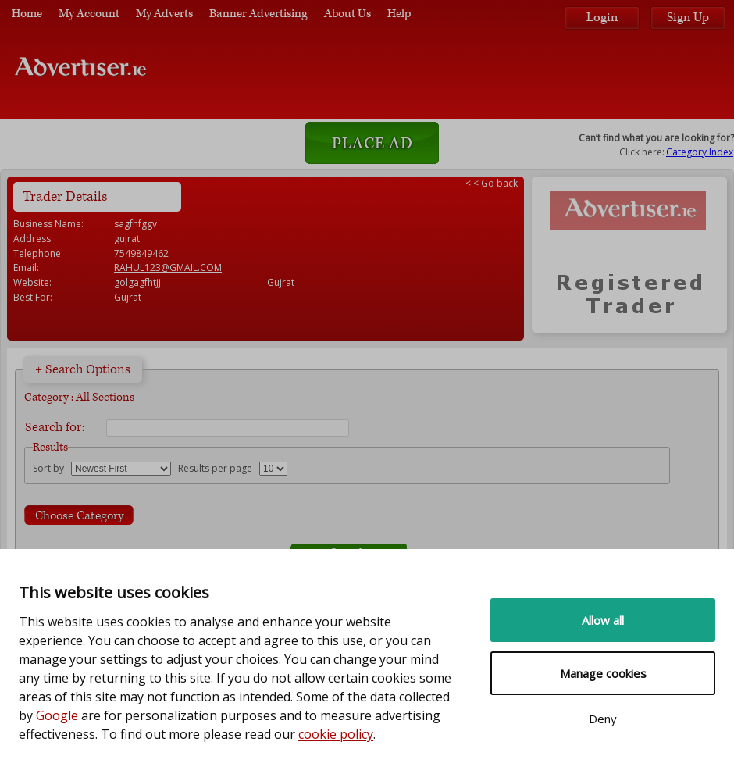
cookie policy (335, 734)
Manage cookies (603, 673)
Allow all (603, 620)
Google (57, 715)
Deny (603, 718)
